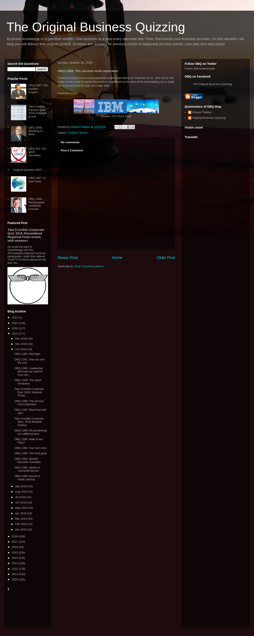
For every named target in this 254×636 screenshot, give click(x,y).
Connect (72, 132)
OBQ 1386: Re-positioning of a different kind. (30, 432)
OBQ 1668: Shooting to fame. (35, 131)
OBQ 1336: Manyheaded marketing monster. (36, 204)
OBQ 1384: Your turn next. (30, 448)
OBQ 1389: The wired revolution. (27, 382)
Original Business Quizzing (208, 117)
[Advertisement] (27, 608)
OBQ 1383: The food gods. (30, 453)
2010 (15, 579)
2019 (15, 333)
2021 (15, 323)
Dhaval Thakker (202, 112)
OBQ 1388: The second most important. (28, 402)
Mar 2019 (21, 518)
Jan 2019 (21, 529)
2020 (15, 328)
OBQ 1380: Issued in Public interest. (27, 477)
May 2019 (21, 507)
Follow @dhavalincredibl (200, 68)
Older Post (166, 258)
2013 (15, 563)
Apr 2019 (21, 513)
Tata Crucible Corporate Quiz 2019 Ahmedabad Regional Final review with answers (25, 235)
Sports (83, 132)
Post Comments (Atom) (89, 266)
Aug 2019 (21, 491)
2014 (15, 557)
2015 (15, 552)
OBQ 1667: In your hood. (36, 179)
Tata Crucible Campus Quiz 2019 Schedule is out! (37, 111)
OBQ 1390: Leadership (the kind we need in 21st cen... (28, 371)
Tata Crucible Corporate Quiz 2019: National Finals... (29, 392)
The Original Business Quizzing (95, 27)
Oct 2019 (21, 349)
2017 (15, 541)
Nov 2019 (21, 343)
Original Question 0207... (28, 169)
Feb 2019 (21, 524)
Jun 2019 (21, 502)
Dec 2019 (21, 338)
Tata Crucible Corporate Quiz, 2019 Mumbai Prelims (29, 422)
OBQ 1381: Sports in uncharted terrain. (27, 469)
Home (117, 258)
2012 (15, 568)
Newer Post (68, 258)
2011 (15, 574)
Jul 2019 (20, 497)
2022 (15, 317)
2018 (15, 536)
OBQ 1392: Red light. (27, 354)
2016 (15, 547)
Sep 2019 (21, 486)
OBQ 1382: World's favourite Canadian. (28, 460)
